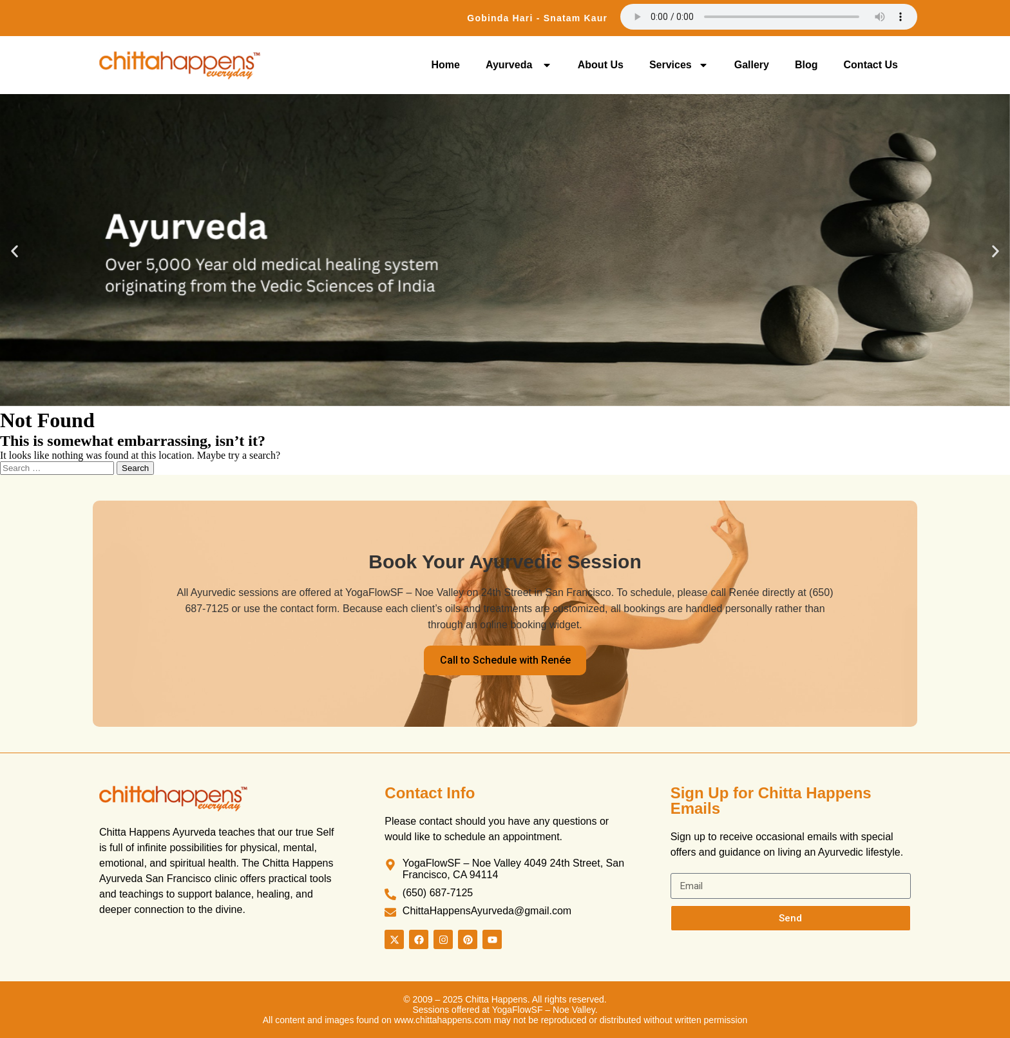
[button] (14, 252)
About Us (601, 64)
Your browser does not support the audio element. (768, 17)
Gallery (751, 64)
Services (679, 65)
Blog (806, 64)
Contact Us (871, 64)
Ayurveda (519, 65)
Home (446, 64)
